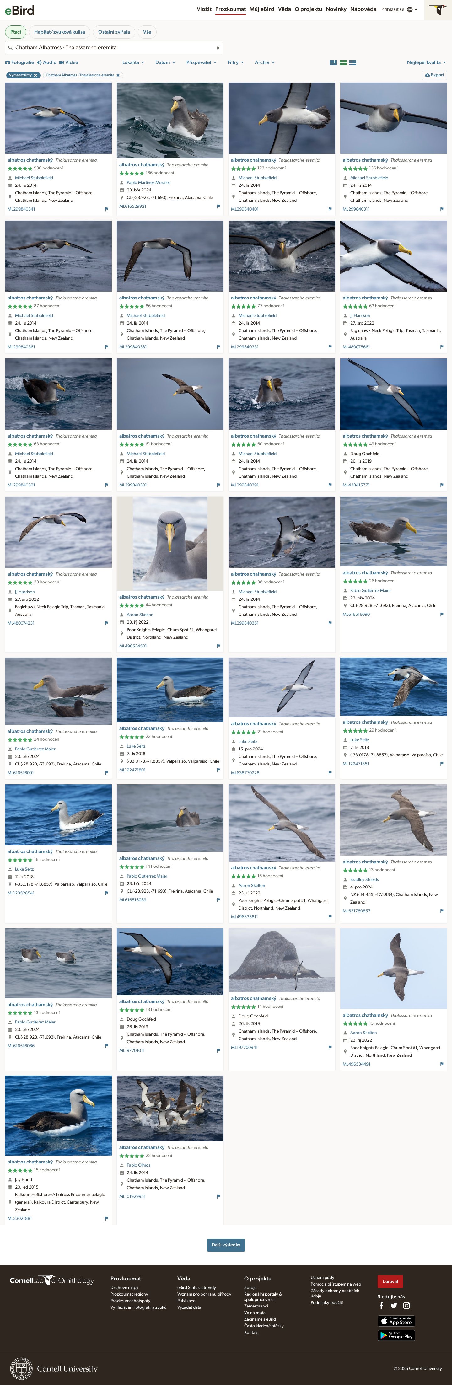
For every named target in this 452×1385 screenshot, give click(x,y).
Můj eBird (262, 9)
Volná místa (255, 1313)
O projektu (308, 9)
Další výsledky (226, 1245)
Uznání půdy (322, 1277)
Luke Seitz (136, 746)
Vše (147, 32)
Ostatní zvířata (114, 32)
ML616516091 (21, 773)
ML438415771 (356, 485)
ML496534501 (133, 646)
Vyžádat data (189, 1307)
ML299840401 (245, 209)
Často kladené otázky (264, 1326)
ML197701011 (132, 1051)
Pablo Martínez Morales (148, 182)
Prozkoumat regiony (129, 1294)
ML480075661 (356, 347)
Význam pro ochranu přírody (204, 1294)
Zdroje (250, 1288)
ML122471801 (132, 770)
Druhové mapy (124, 1288)
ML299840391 (245, 485)
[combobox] (114, 47)
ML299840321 (21, 485)
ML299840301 (133, 485)
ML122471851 (356, 764)
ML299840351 (245, 623)
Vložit (204, 9)
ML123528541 (21, 893)
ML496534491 (356, 1064)
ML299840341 (21, 209)
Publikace (186, 1301)
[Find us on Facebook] (381, 1305)
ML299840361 (21, 347)
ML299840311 (356, 209)
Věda (284, 9)
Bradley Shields (364, 880)
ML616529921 (132, 206)
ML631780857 (356, 911)
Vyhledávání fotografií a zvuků (138, 1307)
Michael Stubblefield (34, 178)
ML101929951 (132, 1196)
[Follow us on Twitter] (394, 1305)
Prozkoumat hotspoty (130, 1301)
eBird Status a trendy (196, 1288)
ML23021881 (20, 1218)
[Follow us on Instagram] (406, 1305)
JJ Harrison (360, 316)
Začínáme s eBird (260, 1319)
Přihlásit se (392, 9)
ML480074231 (21, 623)
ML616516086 (21, 1046)
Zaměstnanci (256, 1306)
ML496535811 (244, 917)
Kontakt (251, 1332)
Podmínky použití (327, 1303)
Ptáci (15, 32)
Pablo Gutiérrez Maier (370, 590)
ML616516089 (132, 900)
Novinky (336, 9)
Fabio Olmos (138, 1165)
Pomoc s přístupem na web (336, 1284)
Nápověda (363, 9)
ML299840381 (133, 347)
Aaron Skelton (140, 615)
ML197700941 (244, 1047)
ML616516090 (356, 614)
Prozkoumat (230, 9)
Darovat (390, 1281)
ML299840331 (245, 347)
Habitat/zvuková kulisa (59, 32)
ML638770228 (245, 773)
